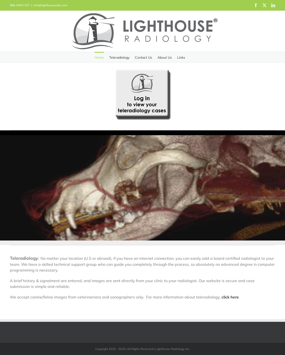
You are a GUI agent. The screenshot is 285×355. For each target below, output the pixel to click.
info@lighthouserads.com (50, 5)
